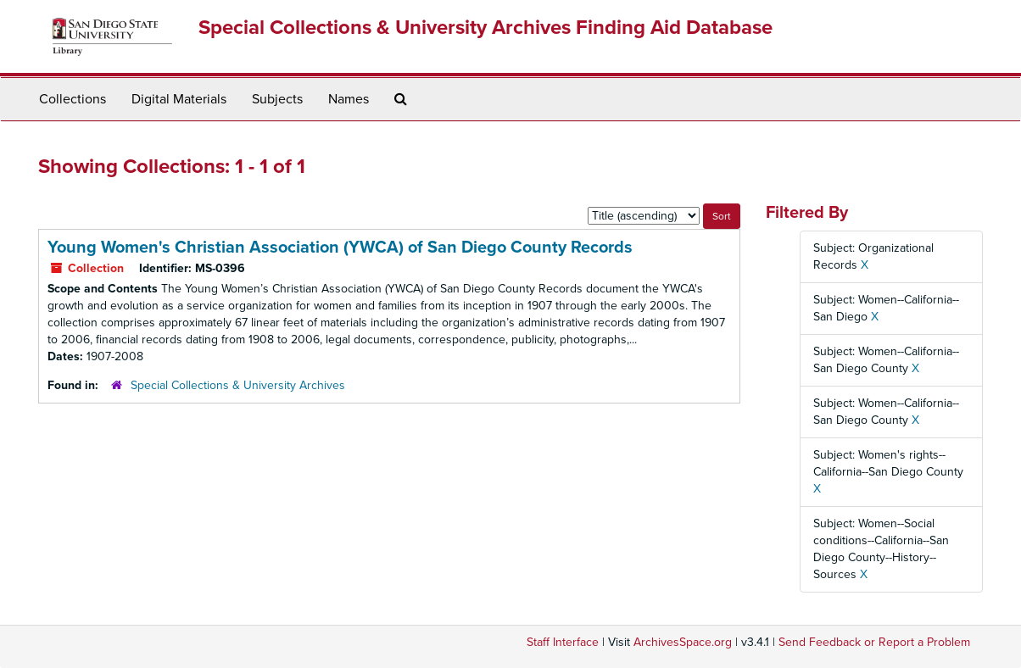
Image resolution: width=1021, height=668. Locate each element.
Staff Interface (563, 642)
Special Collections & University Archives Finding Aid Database (485, 27)
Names (348, 99)
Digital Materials (178, 99)
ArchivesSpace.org (682, 642)
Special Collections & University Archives (238, 385)
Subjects (277, 99)
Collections (72, 99)
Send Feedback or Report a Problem (874, 642)
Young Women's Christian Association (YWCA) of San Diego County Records (340, 247)
